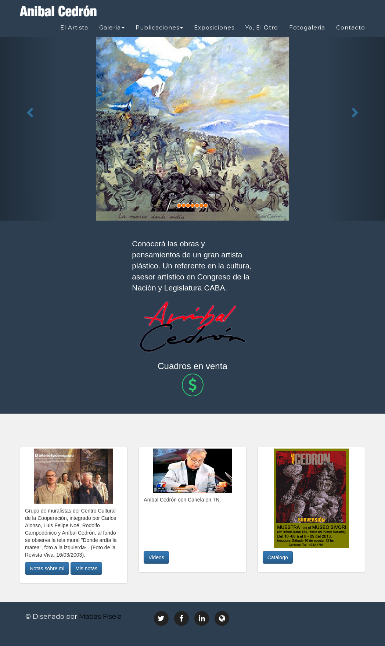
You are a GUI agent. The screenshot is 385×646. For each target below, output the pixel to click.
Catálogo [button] (277, 557)
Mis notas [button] (86, 568)
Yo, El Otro (261, 27)
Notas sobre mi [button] (47, 568)
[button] (29, 110)
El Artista (74, 27)
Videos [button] (156, 557)
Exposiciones (214, 27)
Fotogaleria (307, 27)
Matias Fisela (100, 617)
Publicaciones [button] (159, 27)
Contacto (350, 27)
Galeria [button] (112, 27)
